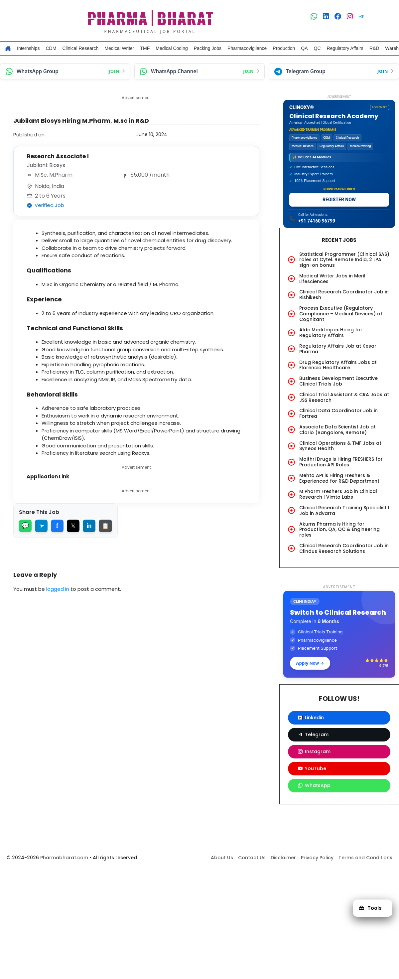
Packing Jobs (207, 48)
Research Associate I (58, 156)
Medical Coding (172, 48)
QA (304, 48)
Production (284, 48)
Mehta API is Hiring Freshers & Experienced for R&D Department (339, 478)
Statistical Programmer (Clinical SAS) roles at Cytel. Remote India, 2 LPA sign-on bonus (344, 260)
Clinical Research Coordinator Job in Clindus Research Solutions (344, 548)
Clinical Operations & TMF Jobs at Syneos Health (340, 446)
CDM (51, 48)
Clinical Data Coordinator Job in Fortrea (338, 413)
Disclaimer (283, 857)
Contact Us (252, 857)
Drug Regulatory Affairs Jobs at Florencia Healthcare (338, 365)
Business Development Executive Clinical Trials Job (338, 381)
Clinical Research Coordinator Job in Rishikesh (344, 294)
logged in (57, 588)
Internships (28, 48)
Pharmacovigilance (247, 48)
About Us (222, 857)
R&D (374, 48)
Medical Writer (119, 48)
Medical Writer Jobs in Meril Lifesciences (332, 278)
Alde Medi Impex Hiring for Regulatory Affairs (330, 332)
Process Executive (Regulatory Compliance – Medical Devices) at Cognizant (340, 314)
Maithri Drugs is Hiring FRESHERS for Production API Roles (341, 462)
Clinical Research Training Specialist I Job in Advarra (344, 510)
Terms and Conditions (365, 857)
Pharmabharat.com (64, 857)
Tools (370, 907)
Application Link (48, 476)
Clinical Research (80, 48)
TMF (145, 48)
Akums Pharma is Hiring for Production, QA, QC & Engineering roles (339, 530)
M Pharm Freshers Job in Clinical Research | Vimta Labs (338, 494)
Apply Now (310, 663)
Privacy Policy (317, 857)
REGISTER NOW (339, 199)
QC (317, 48)
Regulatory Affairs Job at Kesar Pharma (337, 349)
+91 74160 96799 (316, 221)
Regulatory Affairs (345, 48)
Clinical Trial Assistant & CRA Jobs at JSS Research (344, 397)
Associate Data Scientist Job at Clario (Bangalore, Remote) (337, 429)
